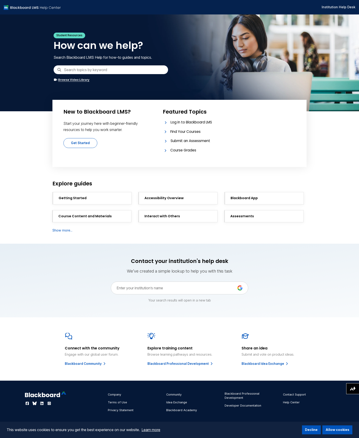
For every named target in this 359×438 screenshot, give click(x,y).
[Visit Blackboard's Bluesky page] (35, 403)
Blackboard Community (85, 363)
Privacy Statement (120, 410)
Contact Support (294, 394)
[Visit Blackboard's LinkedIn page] (42, 403)
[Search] (111, 69)
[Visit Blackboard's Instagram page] (49, 403)
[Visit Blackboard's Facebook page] (27, 403)
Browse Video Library (72, 79)
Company (114, 394)
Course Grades (183, 150)
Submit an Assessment (190, 140)
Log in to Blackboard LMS (191, 122)
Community (174, 394)
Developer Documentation (243, 405)
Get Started (80, 143)
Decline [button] (311, 430)
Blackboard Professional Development (180, 363)
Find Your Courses (185, 131)
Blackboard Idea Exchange (265, 363)
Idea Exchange (176, 402)
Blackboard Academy (181, 410)
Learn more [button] (150, 429)
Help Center (291, 402)
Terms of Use (117, 402)
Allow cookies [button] (337, 430)
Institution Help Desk (338, 7)
